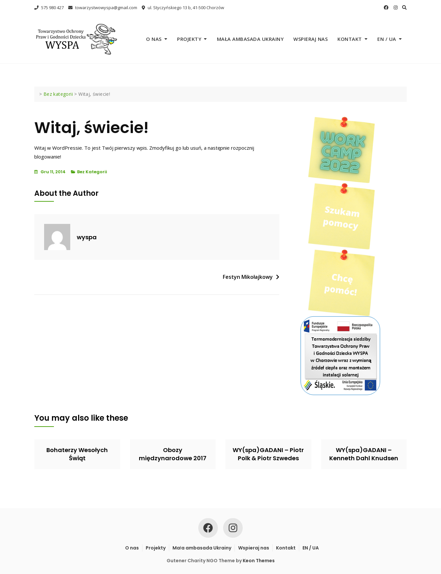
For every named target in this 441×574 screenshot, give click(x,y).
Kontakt (349, 39)
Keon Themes (259, 560)
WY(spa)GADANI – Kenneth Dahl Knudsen (363, 454)
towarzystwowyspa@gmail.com (102, 7)
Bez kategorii (92, 172)
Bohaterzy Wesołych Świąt (77, 454)
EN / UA (386, 39)
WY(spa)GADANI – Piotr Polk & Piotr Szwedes (268, 454)
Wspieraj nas (310, 39)
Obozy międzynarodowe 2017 (172, 454)
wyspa (87, 237)
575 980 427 (49, 7)
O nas (154, 39)
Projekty (189, 39)
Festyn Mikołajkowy (248, 276)
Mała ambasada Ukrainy (250, 39)
